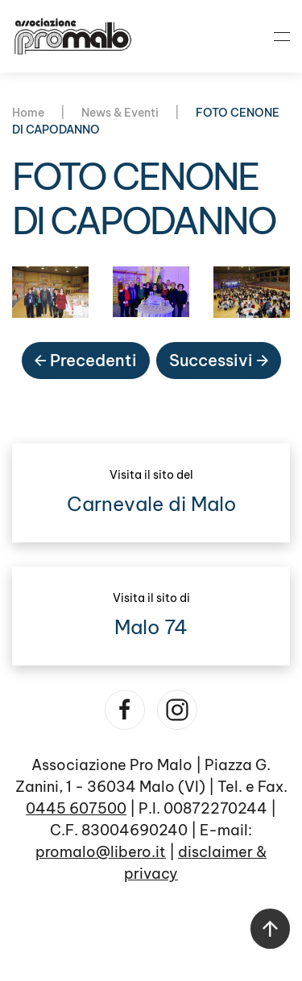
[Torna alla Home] (72, 36)
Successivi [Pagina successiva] (218, 360)
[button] (282, 36)
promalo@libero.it (100, 852)
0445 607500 (76, 808)
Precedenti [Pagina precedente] (86, 360)
